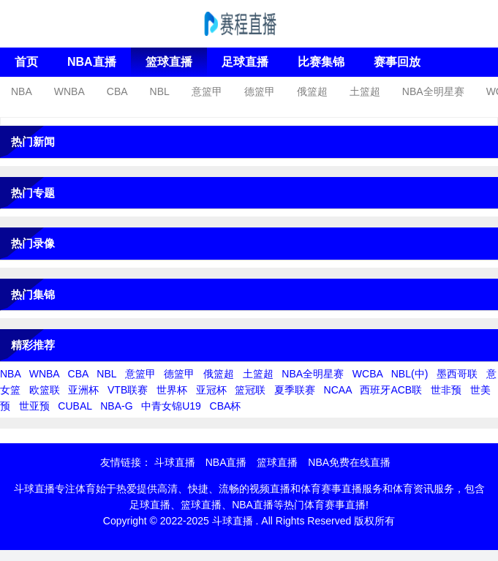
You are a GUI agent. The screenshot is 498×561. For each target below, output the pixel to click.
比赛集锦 (321, 62)
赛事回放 (397, 62)
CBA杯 (225, 406)
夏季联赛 (294, 390)
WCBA (367, 374)
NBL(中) (410, 374)
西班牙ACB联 (391, 390)
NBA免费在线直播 (349, 462)
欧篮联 (44, 390)
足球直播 (245, 62)
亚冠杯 (211, 390)
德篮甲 (259, 91)
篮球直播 (169, 62)
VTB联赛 (127, 390)
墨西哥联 (457, 374)
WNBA (69, 91)
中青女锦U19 (171, 406)
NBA (21, 91)
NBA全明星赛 (433, 91)
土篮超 (365, 91)
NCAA (338, 390)
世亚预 (34, 406)
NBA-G (116, 406)
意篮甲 (207, 91)
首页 (26, 62)
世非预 (446, 390)
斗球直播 (174, 462)
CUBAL (74, 406)
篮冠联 (250, 390)
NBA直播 (91, 62)
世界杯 (171, 390)
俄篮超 (312, 91)
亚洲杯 (83, 390)
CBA (117, 91)
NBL (160, 91)
